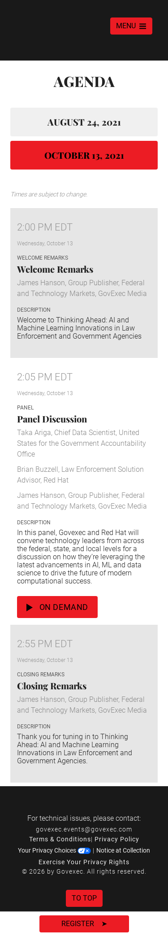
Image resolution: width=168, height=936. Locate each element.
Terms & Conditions (60, 839)
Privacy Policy (117, 839)
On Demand (57, 607)
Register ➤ (84, 923)
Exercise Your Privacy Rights (84, 862)
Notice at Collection (123, 850)
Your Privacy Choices (54, 850)
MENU (131, 26)
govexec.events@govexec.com (84, 829)
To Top (84, 898)
